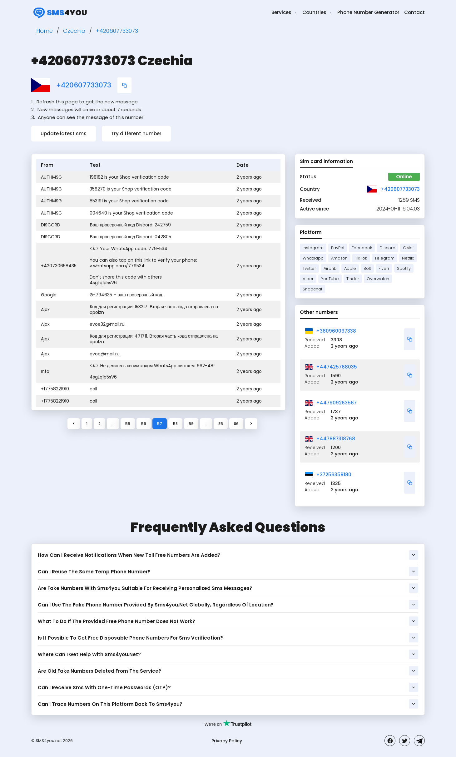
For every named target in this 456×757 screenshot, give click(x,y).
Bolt (367, 268)
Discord (387, 248)
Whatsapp (313, 258)
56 (143, 423)
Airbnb (330, 268)
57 (159, 423)
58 (175, 423)
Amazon (339, 258)
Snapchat (312, 289)
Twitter (309, 268)
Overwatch (378, 279)
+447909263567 (336, 402)
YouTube (330, 279)
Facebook (362, 248)
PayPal (337, 248)
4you (59, 12)
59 (191, 423)
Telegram (384, 258)
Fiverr (384, 268)
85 (220, 423)
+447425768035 (336, 366)
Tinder (352, 279)
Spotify (404, 268)
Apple (350, 268)
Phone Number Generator (368, 12)
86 (236, 423)
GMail (408, 248)
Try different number (136, 133)
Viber (308, 279)
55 (127, 423)
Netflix (408, 258)
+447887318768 (335, 438)
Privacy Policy (226, 741)
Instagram (313, 248)
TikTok (361, 258)
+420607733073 (83, 85)
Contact (414, 12)
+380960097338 (336, 331)
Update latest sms (64, 133)
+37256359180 (333, 474)
